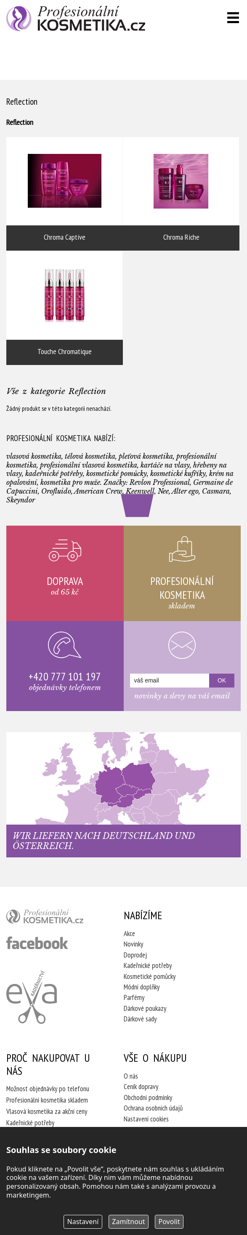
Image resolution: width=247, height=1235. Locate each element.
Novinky (133, 944)
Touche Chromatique (64, 308)
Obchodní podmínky (148, 1097)
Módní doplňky (141, 987)
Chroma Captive (64, 194)
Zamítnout (128, 1221)
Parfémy (134, 997)
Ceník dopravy (141, 1086)
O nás (131, 1076)
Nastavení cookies (146, 1119)
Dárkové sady (140, 1018)
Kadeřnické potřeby (148, 965)
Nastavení (83, 1221)
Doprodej (135, 955)
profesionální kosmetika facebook (37, 942)
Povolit (169, 1221)
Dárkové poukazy (145, 1008)
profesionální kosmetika (53, 918)
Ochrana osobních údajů (153, 1108)
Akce (129, 933)
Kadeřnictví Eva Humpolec (31, 997)
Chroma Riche (181, 194)
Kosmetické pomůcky (149, 976)
